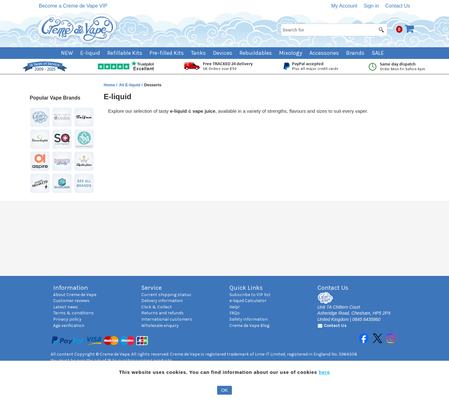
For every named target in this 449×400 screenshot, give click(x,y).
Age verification (68, 325)
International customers (166, 319)
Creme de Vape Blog (249, 325)
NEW (67, 52)
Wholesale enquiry (160, 325)
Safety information (248, 319)
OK (224, 390)
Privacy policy (67, 319)
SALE (378, 52)
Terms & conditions (73, 313)
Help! (234, 307)
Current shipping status (166, 294)
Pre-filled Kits (166, 52)
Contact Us (397, 6)
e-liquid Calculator (248, 300)
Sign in (371, 6)
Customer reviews (71, 300)
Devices (222, 52)
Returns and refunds (162, 313)
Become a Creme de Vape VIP (73, 6)
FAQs (234, 313)
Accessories (324, 52)
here (324, 372)
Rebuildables (255, 52)
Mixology (290, 52)
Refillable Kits (124, 52)
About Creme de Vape (74, 294)
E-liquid (90, 52)
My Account (344, 6)
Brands (355, 52)
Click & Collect (156, 307)
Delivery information (162, 300)
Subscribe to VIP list (250, 294)
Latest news (65, 307)
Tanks (198, 52)
